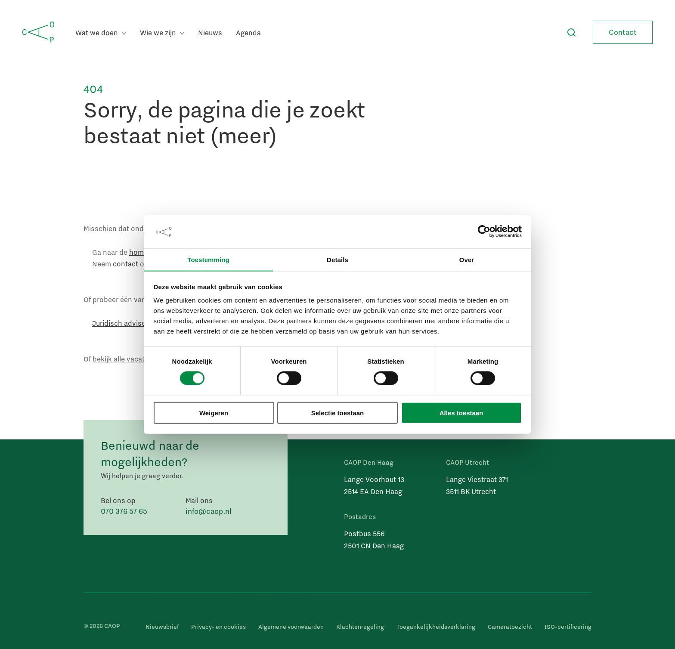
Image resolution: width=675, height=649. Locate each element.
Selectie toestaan (337, 413)
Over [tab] (466, 259)
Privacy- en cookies (218, 626)
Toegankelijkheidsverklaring (435, 626)
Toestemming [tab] (208, 259)
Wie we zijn (162, 32)
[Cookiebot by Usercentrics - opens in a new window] (484, 231)
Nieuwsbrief (162, 626)
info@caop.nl (209, 511)
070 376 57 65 (124, 511)
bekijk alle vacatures (126, 358)
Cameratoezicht (510, 626)
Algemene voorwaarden (291, 626)
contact (125, 263)
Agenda (248, 32)
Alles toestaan (461, 413)
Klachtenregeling (360, 626)
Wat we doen (100, 32)
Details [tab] (337, 259)
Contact (623, 32)
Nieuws (210, 32)
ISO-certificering (568, 626)
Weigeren (213, 413)
